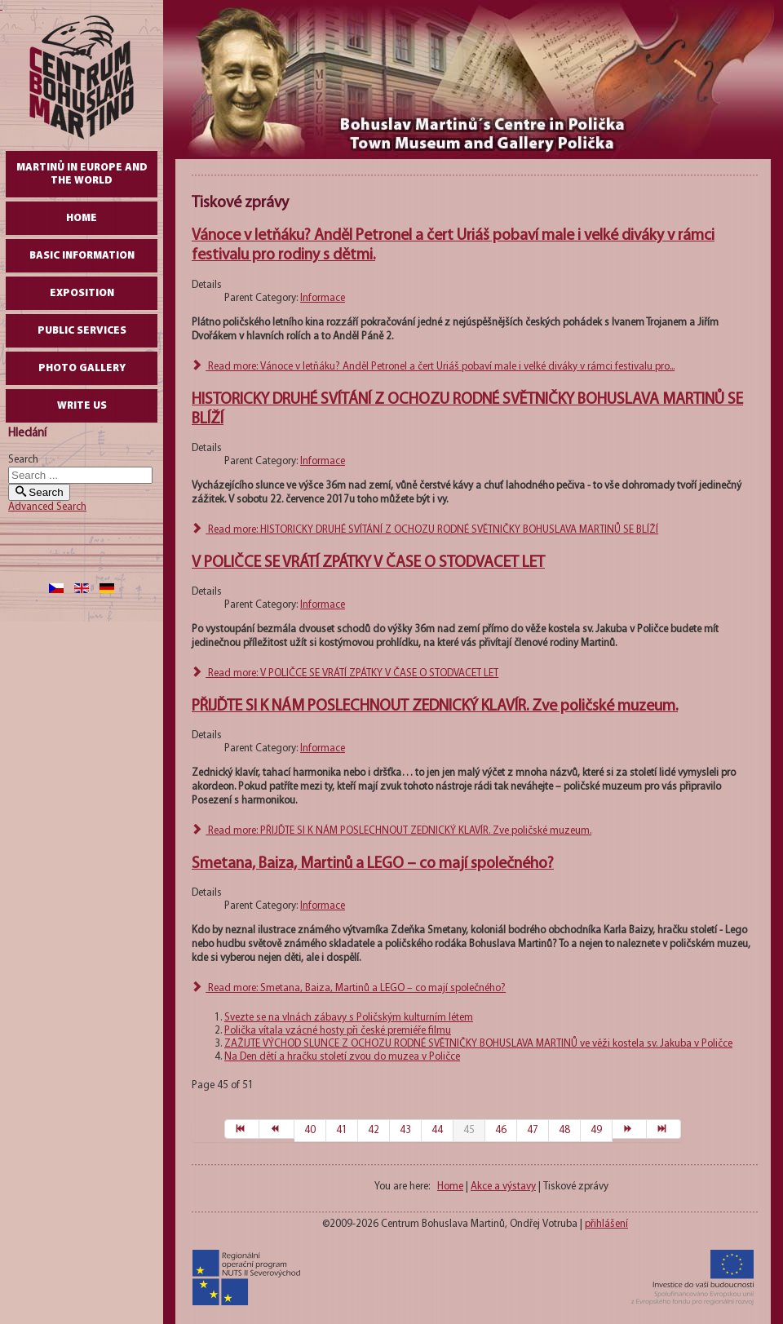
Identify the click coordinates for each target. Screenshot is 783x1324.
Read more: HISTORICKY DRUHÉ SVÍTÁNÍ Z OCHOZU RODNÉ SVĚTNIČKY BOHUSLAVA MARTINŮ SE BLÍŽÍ (425, 530)
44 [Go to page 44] (437, 1130)
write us (82, 406)
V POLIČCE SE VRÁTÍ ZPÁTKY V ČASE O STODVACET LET (368, 563)
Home (81, 218)
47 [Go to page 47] (532, 1130)
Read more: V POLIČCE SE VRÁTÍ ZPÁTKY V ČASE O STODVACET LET (345, 673)
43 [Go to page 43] (405, 1130)
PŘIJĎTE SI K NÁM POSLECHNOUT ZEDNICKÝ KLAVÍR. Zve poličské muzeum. (435, 706)
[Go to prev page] (276, 1129)
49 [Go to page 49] (596, 1130)
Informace (322, 298)
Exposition (82, 293)
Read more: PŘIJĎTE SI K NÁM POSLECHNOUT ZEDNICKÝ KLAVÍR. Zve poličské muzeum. (391, 831)
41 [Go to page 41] (341, 1130)
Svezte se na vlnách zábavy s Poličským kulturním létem (348, 1017)
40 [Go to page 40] (310, 1130)
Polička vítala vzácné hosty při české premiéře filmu (337, 1030)
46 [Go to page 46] (501, 1130)
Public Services (82, 330)
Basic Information (82, 255)
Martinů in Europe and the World (82, 174)
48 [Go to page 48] (564, 1130)
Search (23, 459)
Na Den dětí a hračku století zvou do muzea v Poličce (342, 1057)
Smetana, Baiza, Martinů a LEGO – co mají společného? (373, 864)
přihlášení (606, 1224)
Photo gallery (82, 368)
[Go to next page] (630, 1129)
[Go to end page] (664, 1129)
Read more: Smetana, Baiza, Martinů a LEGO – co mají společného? (349, 988)
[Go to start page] (241, 1129)
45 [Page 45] (469, 1130)
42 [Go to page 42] (373, 1130)
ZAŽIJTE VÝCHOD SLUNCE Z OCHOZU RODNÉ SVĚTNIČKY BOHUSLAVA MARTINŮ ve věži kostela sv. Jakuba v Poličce (478, 1043)
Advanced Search (47, 507)
